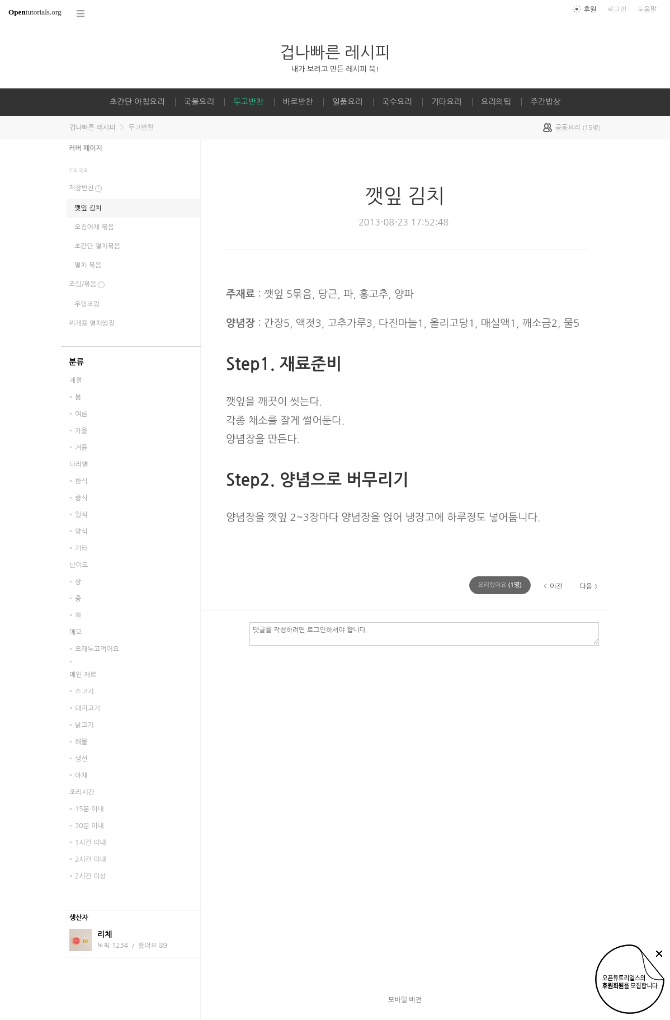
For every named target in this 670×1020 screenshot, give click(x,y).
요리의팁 (496, 102)
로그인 (616, 9)
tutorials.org (35, 12)
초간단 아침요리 (137, 102)
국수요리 (397, 102)
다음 (585, 586)
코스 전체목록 (81, 13)
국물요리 (199, 102)
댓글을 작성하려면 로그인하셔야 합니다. (424, 633)
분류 (76, 362)
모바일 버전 (405, 1000)
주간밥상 (545, 102)
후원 (590, 9)
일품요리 (347, 102)
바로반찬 (298, 102)
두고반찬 (248, 102)
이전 (556, 586)
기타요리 (446, 102)
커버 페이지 (85, 148)
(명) (500, 585)
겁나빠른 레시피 (335, 52)
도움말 (647, 9)
